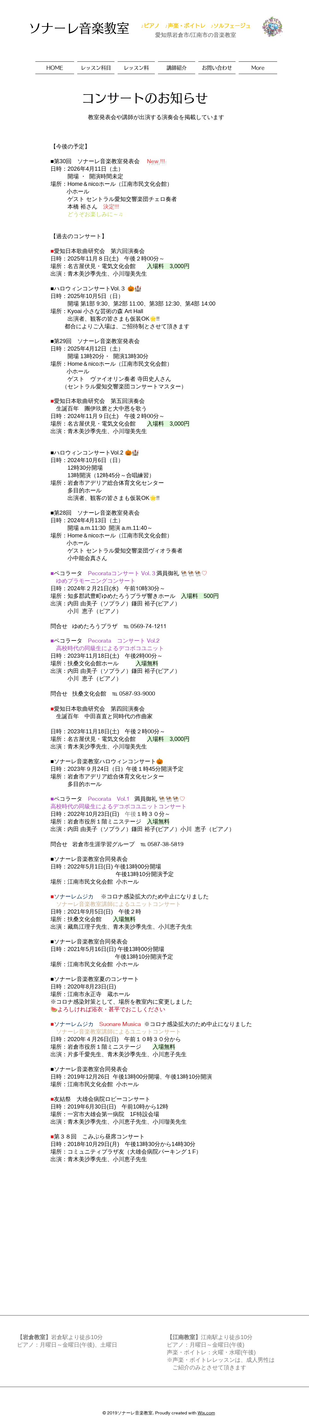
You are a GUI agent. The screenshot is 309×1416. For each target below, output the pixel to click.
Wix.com (206, 1412)
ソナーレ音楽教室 (78, 28)
